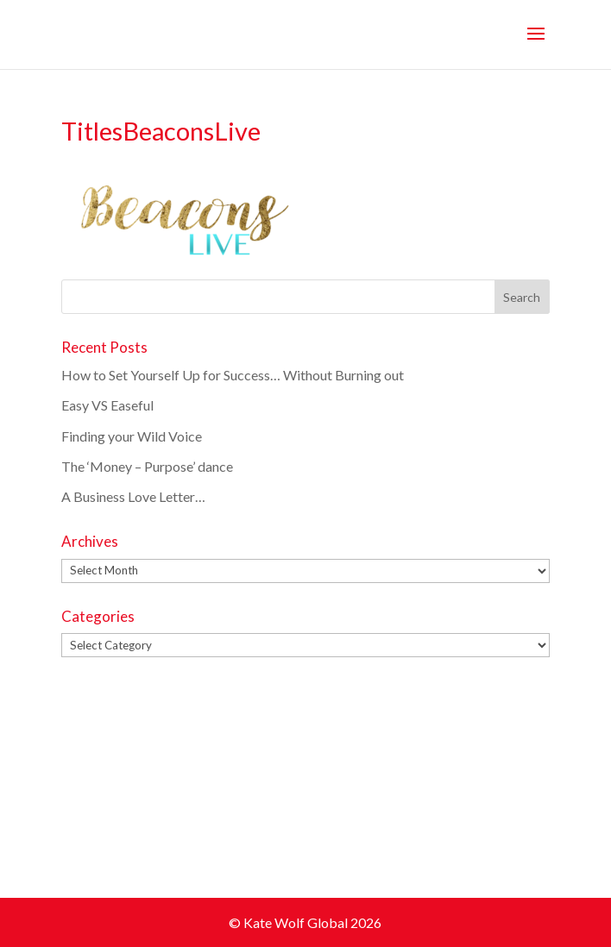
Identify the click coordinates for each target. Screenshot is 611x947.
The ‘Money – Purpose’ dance (147, 466)
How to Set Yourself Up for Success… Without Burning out (233, 375)
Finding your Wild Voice (131, 436)
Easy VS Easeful (107, 405)
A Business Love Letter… (133, 496)
